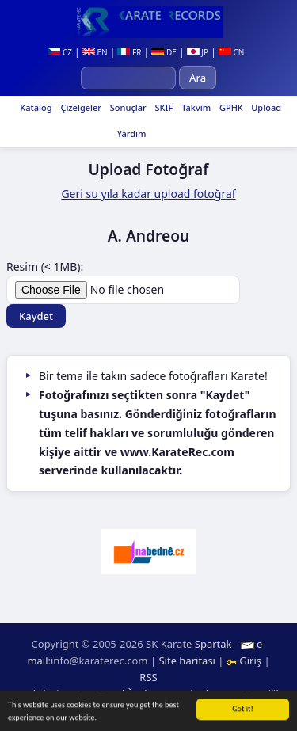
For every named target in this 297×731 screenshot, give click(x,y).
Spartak (213, 644)
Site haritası (186, 660)
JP (197, 52)
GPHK (230, 107)
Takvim (195, 107)
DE (163, 52)
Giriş (246, 660)
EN (95, 52)
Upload (266, 107)
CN (232, 52)
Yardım (131, 133)
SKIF (163, 107)
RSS (148, 677)
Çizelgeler (80, 107)
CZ (60, 52)
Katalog (34, 107)
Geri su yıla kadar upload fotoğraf (148, 193)
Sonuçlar (127, 107)
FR (129, 52)
